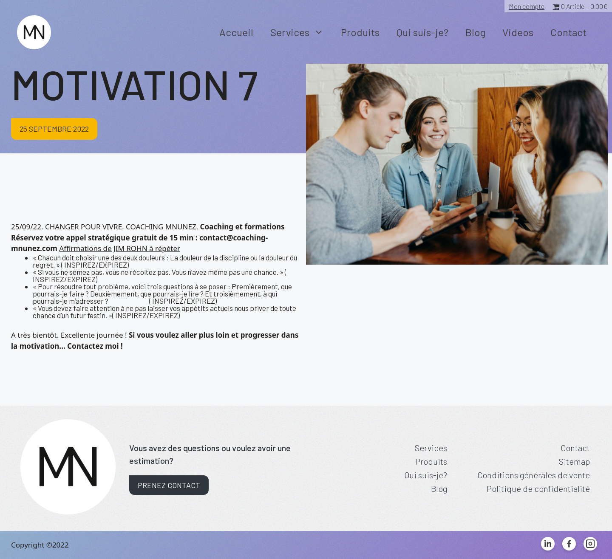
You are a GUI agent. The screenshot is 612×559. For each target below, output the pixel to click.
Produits (360, 32)
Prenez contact (169, 485)
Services (301, 32)
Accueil (236, 32)
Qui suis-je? (422, 32)
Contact (568, 32)
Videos (517, 32)
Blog (475, 32)
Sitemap (574, 461)
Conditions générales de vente (533, 475)
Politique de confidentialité (538, 488)
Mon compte (526, 6)
